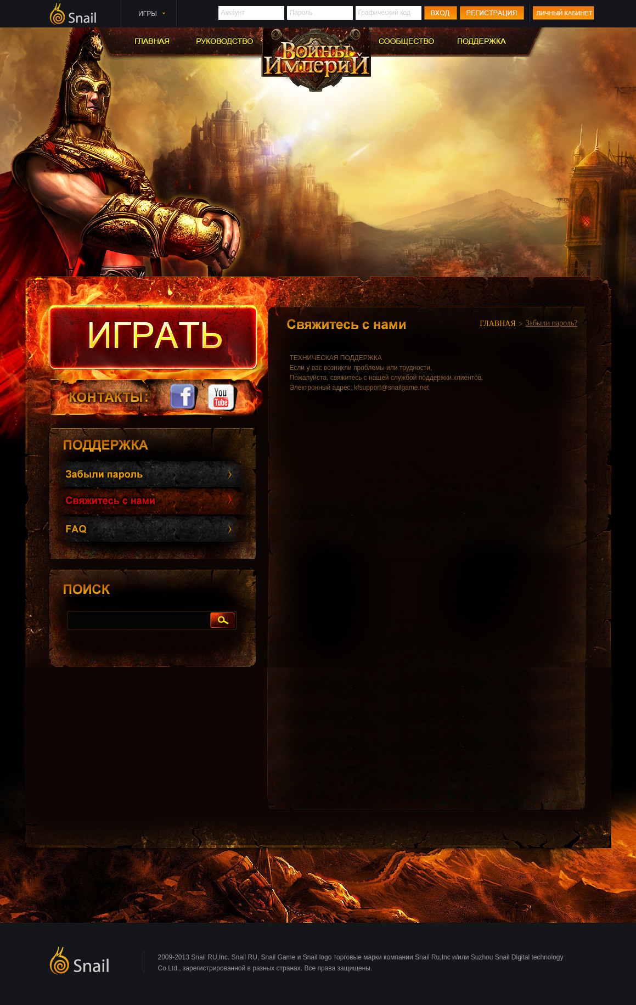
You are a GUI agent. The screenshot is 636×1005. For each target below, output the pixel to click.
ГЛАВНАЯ (498, 323)
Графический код (384, 12)
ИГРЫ (147, 14)
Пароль (301, 12)
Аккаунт (233, 12)
